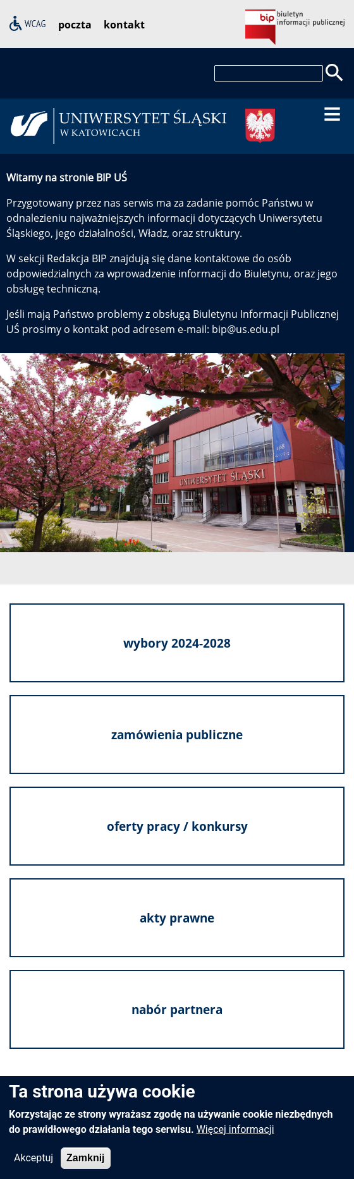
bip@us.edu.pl (245, 329)
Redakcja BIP (77, 258)
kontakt (124, 25)
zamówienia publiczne (177, 734)
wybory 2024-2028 (177, 642)
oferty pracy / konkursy (177, 826)
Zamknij (85, 1160)
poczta (75, 25)
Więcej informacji (235, 1132)
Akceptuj (33, 1160)
